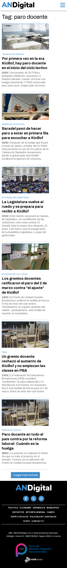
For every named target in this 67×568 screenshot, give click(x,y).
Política (13, 508)
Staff (26, 521)
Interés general (35, 512)
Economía (25, 508)
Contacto (37, 521)
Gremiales (39, 508)
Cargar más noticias (25, 475)
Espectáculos (19, 517)
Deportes (18, 512)
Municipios (53, 508)
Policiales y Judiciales (43, 517)
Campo (51, 512)
